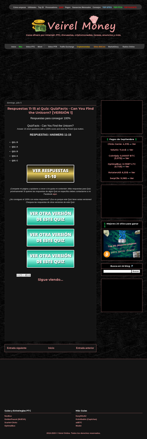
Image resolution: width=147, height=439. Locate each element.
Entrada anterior (85, 348)
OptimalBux (9, 426)
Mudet (78, 426)
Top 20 (41, 7)
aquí (55, 194)
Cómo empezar (19, 7)
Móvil (41, 46)
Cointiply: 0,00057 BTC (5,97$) (122, 157)
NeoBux (8, 416)
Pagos (67, 7)
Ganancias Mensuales (81, 7)
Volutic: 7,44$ (118, 150)
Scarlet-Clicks (10, 422)
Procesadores (51, 7)
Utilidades (32, 7)
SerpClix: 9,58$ (118, 178)
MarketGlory (113, 47)
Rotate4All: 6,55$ (118, 172)
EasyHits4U (81, 416)
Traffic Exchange (67, 47)
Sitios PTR (53, 47)
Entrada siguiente (16, 348)
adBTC (79, 422)
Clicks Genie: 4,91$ (118, 144)
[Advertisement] (73, 75)
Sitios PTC (30, 47)
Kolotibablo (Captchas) (86, 419)
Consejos (97, 7)
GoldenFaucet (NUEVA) (15, 419)
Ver (134, 144)
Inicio (13, 47)
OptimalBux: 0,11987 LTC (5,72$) (122, 165)
